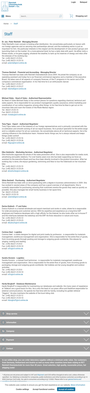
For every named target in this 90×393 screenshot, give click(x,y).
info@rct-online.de (15, 248)
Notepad (83, 2)
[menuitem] (73, 2)
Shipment (40, 375)
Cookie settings (22, 389)
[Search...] (41, 16)
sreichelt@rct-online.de (17, 197)
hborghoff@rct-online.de (18, 300)
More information (78, 385)
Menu (6, 15)
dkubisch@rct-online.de (17, 223)
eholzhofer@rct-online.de (18, 171)
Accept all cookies (66, 389)
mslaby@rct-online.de (17, 114)
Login (73, 2)
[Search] (60, 16)
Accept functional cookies (43, 389)
